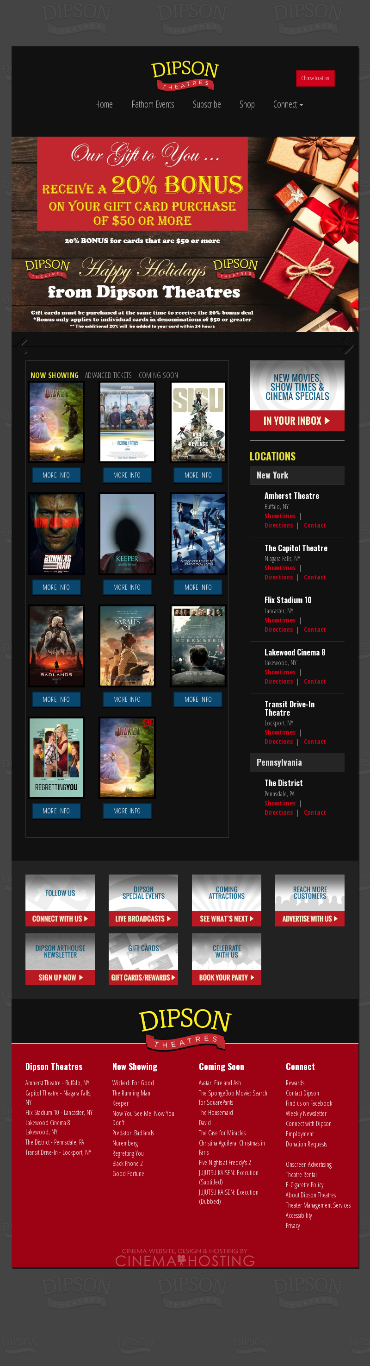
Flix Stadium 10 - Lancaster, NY (58, 1233)
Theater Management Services (318, 1326)
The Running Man (131, 1214)
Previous (25, 407)
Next (344, 407)
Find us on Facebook (309, 1224)
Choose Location (315, 78)
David (205, 1244)
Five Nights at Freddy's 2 (225, 1283)
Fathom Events (152, 104)
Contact (315, 646)
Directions (279, 646)
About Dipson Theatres (311, 1316)
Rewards (295, 1204)
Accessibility (299, 1336)
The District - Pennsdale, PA (54, 1263)
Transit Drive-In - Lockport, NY (58, 1273)
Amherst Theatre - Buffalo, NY (57, 1204)
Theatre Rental (301, 1295)
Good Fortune (128, 1294)
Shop (247, 104)
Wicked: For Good (133, 1204)
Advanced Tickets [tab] (108, 497)
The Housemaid (216, 1233)
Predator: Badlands (133, 1254)
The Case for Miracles (222, 1254)
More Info (56, 596)
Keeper (120, 1224)
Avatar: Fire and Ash (220, 1204)
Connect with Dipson (309, 1244)
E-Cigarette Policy (304, 1306)
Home (104, 104)
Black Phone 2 (127, 1284)
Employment (300, 1255)
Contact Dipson (302, 1214)
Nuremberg (125, 1264)
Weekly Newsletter (306, 1234)
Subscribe (207, 104)
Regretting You (128, 1274)
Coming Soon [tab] (159, 497)
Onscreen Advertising (309, 1285)
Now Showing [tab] (55, 497)
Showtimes (280, 637)
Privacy (293, 1346)
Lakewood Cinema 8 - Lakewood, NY (49, 1249)
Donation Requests (306, 1265)
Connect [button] (288, 104)
